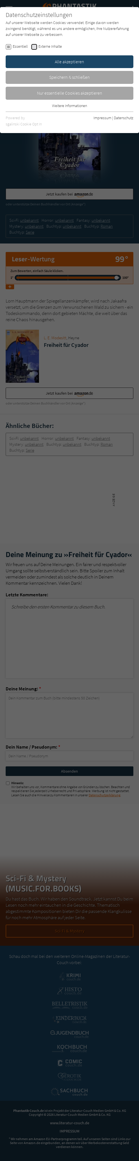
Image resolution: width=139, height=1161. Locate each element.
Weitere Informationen (69, 105)
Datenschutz (123, 117)
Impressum (102, 117)
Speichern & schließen (69, 77)
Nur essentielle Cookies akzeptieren (69, 93)
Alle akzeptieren (69, 61)
